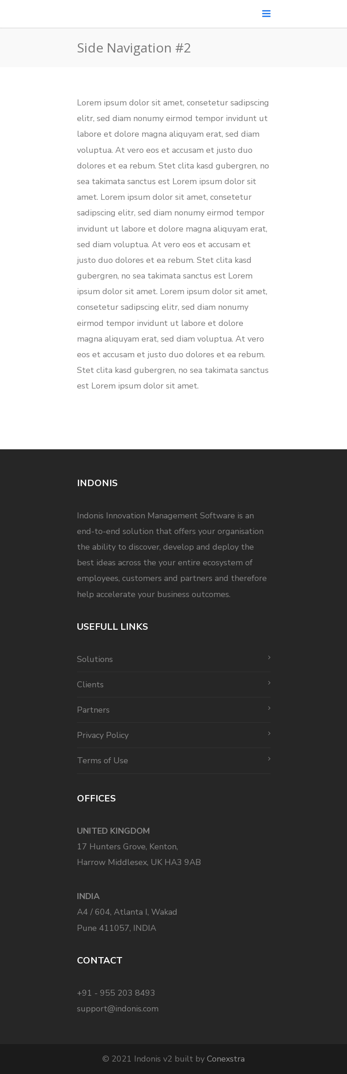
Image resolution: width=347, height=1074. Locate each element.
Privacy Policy (103, 735)
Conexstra (226, 1058)
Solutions (95, 659)
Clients (90, 684)
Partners (93, 709)
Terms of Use (102, 760)
